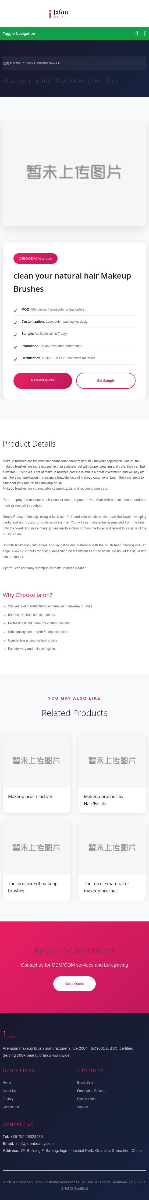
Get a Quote (74, 984)
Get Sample (106, 381)
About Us (9, 1091)
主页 (6, 63)
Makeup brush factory (30, 796)
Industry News (46, 63)
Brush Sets (85, 1082)
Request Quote (42, 380)
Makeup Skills (23, 63)
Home (7, 1082)
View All (82, 1107)
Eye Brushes (86, 1099)
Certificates (11, 1107)
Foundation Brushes (91, 1091)
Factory (8, 1099)
